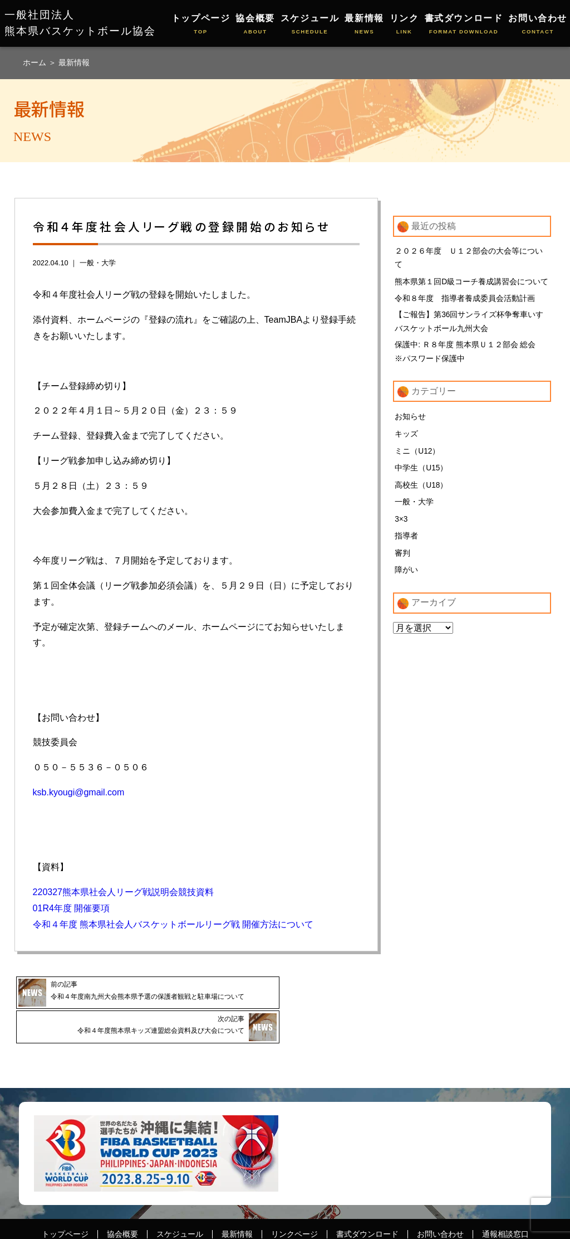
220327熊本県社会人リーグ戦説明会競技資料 (123, 892)
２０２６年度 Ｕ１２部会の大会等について (469, 258)
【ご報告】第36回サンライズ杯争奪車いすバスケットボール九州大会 (469, 324)
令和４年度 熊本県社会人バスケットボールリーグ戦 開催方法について (173, 924)
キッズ (406, 438)
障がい (406, 575)
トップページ (200, 24)
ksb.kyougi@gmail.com (79, 792)
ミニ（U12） (417, 455)
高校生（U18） (421, 489)
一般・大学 (98, 263)
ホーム (35, 62)
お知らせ (410, 420)
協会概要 (254, 24)
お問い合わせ (537, 24)
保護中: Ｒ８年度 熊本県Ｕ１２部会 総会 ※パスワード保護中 (469, 355)
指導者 (406, 541)
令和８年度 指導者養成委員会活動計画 (465, 299)
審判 (402, 557)
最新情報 (364, 24)
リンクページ (294, 1209)
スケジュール (310, 24)
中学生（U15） (421, 472)
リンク (404, 24)
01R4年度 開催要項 (71, 908)
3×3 (401, 523)
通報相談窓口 (505, 1209)
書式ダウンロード (464, 24)
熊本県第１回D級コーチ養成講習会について (471, 282)
